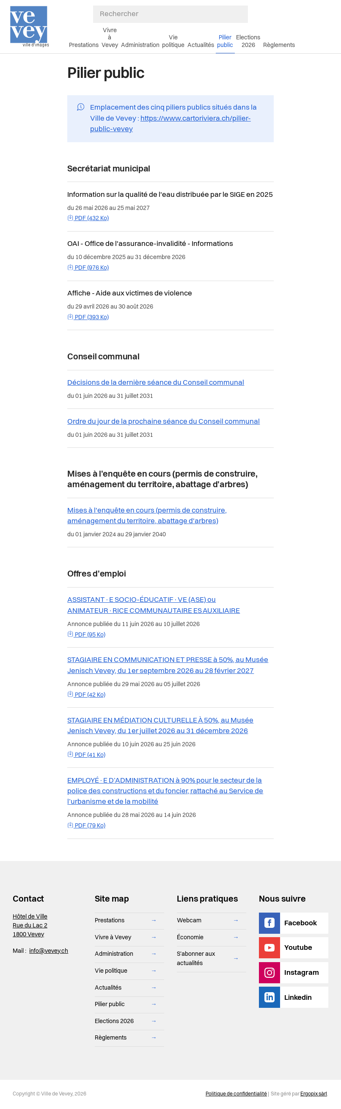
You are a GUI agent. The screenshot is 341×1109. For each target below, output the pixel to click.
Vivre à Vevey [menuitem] (110, 38)
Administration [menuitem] (140, 45)
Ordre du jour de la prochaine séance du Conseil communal (163, 421)
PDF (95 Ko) (86, 635)
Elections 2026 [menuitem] (248, 41)
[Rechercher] (170, 14)
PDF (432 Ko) (87, 218)
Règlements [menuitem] (279, 45)
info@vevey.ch (48, 951)
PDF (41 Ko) (86, 755)
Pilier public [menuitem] (225, 41)
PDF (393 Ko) (87, 317)
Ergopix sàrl (313, 1094)
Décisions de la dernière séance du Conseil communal (155, 382)
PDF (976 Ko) (87, 268)
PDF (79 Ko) (86, 826)
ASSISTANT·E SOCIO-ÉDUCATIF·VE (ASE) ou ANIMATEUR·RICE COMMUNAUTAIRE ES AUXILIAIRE (153, 605)
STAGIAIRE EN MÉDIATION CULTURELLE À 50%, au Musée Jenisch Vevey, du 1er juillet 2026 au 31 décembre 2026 (160, 726)
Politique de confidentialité (236, 1094)
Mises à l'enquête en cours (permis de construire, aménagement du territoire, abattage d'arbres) (147, 516)
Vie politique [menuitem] (173, 41)
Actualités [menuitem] (200, 45)
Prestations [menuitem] (84, 45)
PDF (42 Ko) (86, 695)
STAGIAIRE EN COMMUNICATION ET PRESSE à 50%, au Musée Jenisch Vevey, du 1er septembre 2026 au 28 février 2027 (167, 665)
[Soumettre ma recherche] (243, 14)
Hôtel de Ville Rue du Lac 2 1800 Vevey (30, 926)
